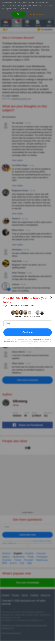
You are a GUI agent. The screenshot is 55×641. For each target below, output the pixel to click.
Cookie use (13, 342)
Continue (27, 332)
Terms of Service (39, 339)
